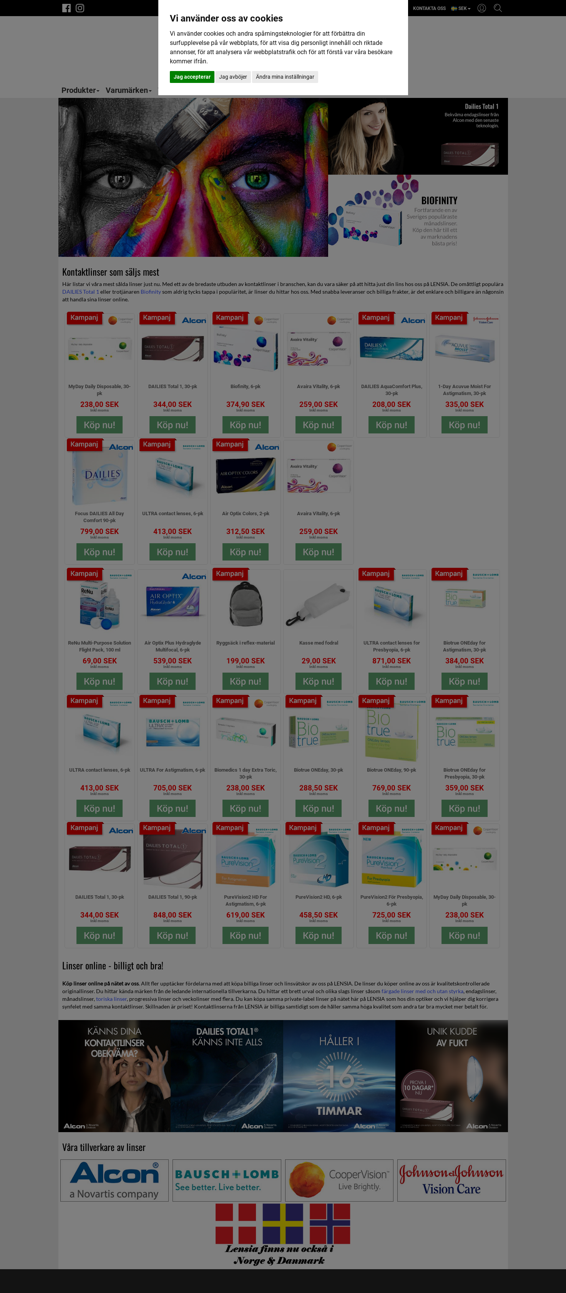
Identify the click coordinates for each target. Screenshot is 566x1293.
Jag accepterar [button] (192, 77)
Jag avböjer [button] (233, 77)
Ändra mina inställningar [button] (285, 77)
